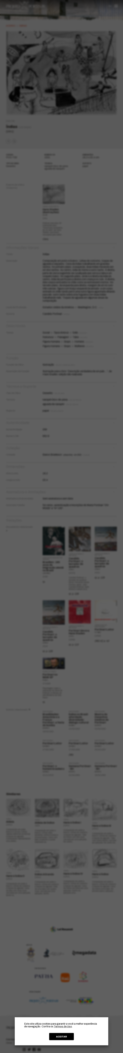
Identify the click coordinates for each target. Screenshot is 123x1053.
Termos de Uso (63, 1026)
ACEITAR (61, 1036)
